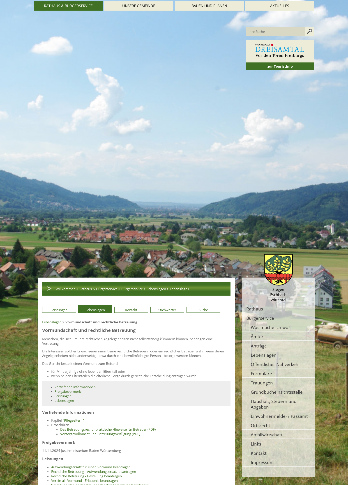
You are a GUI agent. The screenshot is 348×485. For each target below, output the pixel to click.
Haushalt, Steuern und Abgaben (274, 404)
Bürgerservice (260, 318)
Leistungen (59, 310)
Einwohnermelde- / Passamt (279, 416)
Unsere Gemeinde (138, 5)
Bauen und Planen (209, 5)
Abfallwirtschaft (266, 434)
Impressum (262, 462)
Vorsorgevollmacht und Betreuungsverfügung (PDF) (100, 434)
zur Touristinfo (280, 66)
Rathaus (254, 309)
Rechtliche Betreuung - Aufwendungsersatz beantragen (93, 471)
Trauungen (262, 383)
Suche (203, 310)
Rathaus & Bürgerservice (68, 5)
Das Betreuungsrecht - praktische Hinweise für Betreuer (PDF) (108, 429)
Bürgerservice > (133, 289)
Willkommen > (67, 289)
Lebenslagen (95, 310)
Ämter (257, 336)
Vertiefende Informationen (75, 387)
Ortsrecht (260, 425)
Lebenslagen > (158, 289)
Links (256, 444)
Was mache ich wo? (270, 327)
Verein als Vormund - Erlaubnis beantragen (84, 480)
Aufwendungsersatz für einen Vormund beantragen (91, 467)
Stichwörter (167, 310)
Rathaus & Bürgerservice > (99, 289)
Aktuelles (279, 5)
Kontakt (131, 310)
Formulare (261, 373)
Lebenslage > (180, 289)
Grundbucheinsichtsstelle (277, 392)
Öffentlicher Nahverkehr (275, 364)
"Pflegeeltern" (73, 420)
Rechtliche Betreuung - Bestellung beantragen (86, 476)
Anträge (259, 346)
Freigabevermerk (68, 391)
